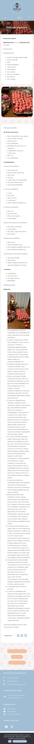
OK (10, 741)
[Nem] (32, 738)
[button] (5, 17)
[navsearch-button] (29, 17)
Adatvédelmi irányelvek (19, 741)
